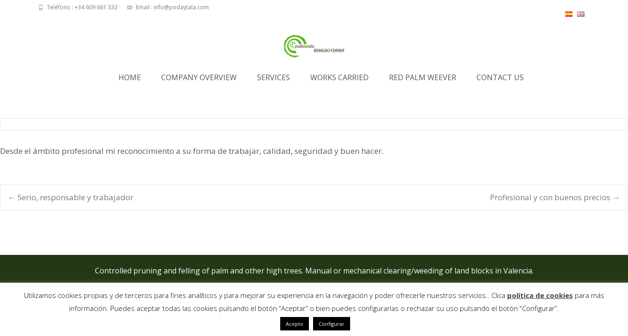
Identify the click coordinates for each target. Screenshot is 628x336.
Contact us (500, 80)
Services (273, 80)
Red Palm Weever (422, 80)
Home (130, 80)
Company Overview (199, 80)
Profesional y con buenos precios (555, 197)
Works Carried (339, 80)
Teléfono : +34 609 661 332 (82, 7)
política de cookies (540, 295)
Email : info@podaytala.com (172, 7)
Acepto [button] (294, 323)
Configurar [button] (332, 323)
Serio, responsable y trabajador (70, 197)
